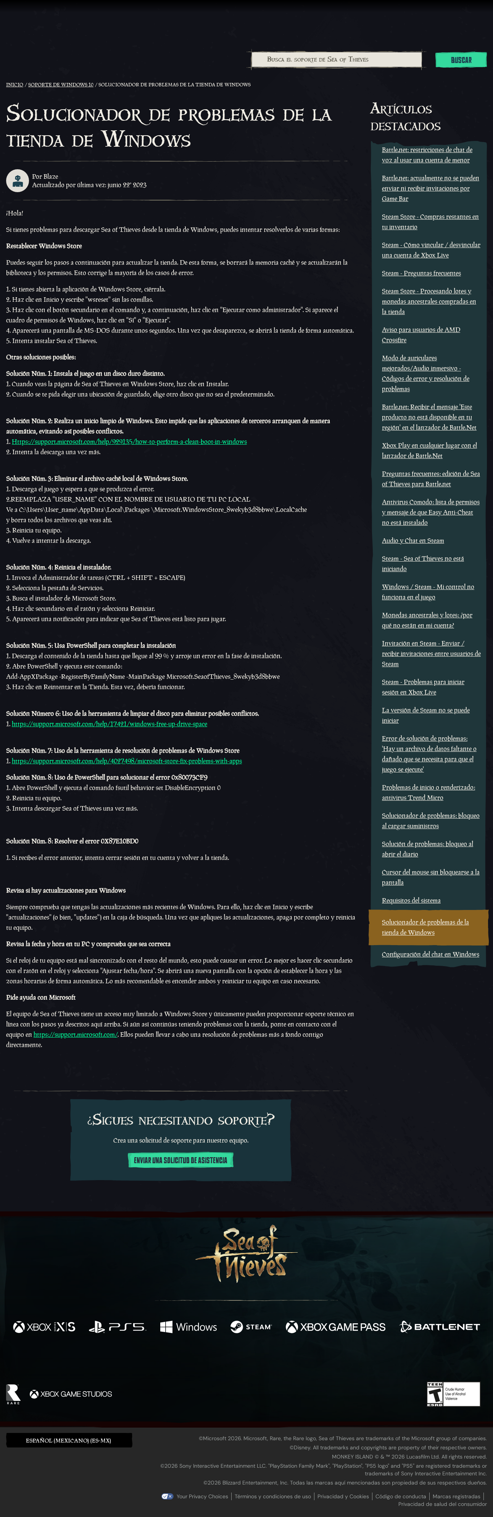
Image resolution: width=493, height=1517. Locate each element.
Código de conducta (400, 1496)
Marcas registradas (456, 1496)
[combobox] (336, 59)
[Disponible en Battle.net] (439, 1327)
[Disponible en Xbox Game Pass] (335, 1327)
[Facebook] (170, 1359)
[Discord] (277, 1361)
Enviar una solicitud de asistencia (180, 1160)
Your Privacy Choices (202, 1496)
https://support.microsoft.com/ (76, 1034)
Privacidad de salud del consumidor (442, 1504)
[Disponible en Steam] (251, 1327)
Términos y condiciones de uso (273, 1496)
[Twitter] (190, 1359)
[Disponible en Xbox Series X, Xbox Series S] (44, 1327)
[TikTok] (299, 1360)
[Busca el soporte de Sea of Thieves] (337, 59)
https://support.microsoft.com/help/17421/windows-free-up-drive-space (109, 724)
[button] (69, 1440)
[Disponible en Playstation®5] (117, 1327)
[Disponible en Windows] (189, 1327)
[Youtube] (244, 1360)
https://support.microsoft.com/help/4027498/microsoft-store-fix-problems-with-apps (127, 761)
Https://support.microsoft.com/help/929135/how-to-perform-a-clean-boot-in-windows (129, 441)
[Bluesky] (320, 1361)
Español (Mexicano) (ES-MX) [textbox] (68, 1440)
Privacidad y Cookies (343, 1496)
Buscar (461, 60)
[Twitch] (212, 1360)
